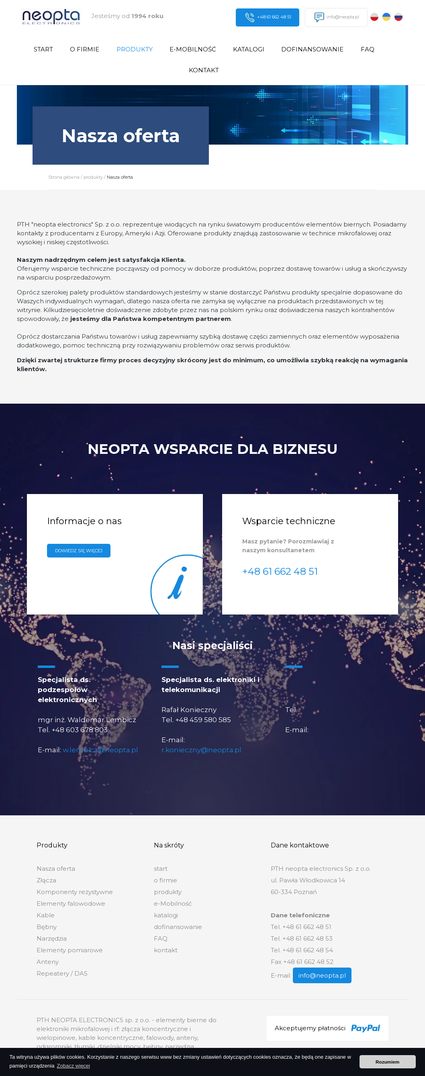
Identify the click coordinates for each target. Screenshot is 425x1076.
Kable (46, 915)
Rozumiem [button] (387, 1061)
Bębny (47, 927)
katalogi (248, 49)
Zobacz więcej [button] (73, 1066)
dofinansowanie (312, 49)
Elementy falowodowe (71, 903)
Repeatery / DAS (62, 973)
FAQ (367, 49)
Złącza (46, 880)
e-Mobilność (193, 49)
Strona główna (64, 177)
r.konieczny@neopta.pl (201, 750)
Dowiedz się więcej (78, 550)
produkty (134, 49)
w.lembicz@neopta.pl (100, 750)
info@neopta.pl (337, 17)
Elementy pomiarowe (70, 950)
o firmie (84, 49)
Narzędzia (52, 938)
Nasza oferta (120, 177)
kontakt (204, 70)
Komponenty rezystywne (75, 892)
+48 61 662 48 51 (268, 17)
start (43, 49)
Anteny (48, 962)
